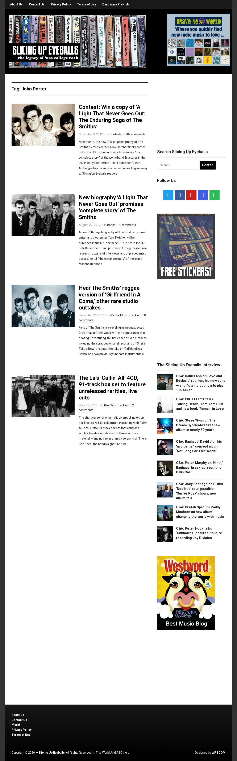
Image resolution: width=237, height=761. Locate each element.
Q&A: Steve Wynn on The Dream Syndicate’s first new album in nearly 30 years (198, 425)
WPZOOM (218, 752)
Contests (116, 134)
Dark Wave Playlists (116, 4)
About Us (16, 4)
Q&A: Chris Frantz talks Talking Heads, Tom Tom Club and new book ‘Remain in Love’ (200, 404)
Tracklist (134, 315)
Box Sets (110, 405)
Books (111, 225)
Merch (16, 724)
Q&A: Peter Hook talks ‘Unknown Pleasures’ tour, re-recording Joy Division (199, 533)
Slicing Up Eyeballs (51, 752)
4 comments (127, 225)
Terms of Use (86, 4)
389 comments (135, 134)
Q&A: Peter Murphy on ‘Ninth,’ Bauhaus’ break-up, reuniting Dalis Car (199, 467)
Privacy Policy (61, 4)
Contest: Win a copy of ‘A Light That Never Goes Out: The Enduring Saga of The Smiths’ (112, 117)
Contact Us (37, 4)
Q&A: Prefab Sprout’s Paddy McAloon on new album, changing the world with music (200, 512)
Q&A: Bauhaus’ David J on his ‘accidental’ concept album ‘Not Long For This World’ (199, 446)
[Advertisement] (191, 106)
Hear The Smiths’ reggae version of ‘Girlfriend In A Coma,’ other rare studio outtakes (110, 298)
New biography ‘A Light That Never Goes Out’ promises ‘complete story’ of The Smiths (113, 207)
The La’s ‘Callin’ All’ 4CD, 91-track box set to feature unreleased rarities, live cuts (112, 388)
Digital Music (119, 315)
